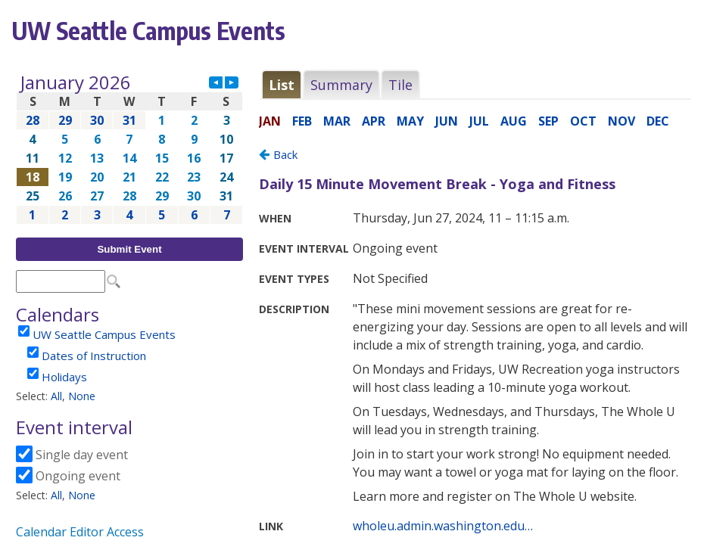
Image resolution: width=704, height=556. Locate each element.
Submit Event (129, 249)
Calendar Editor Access (80, 531)
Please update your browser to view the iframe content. (129, 149)
